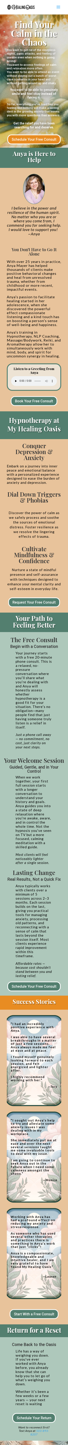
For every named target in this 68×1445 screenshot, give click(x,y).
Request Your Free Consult (34, 602)
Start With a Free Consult (34, 1314)
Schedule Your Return (34, 1418)
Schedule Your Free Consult (34, 139)
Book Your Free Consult (34, 401)
